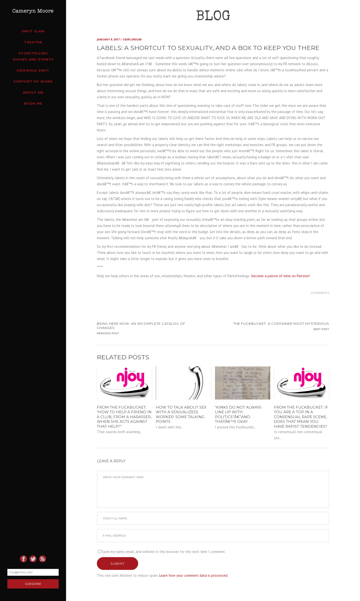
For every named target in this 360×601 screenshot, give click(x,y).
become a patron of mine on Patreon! (280, 276)
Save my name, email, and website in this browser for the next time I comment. (163, 551)
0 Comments (320, 293)
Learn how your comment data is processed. (193, 575)
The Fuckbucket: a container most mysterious (281, 324)
